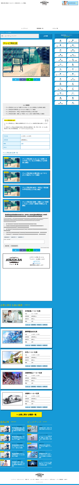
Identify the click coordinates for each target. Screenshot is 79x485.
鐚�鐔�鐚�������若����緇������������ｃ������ (26, 232)
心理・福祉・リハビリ (72, 40)
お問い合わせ (52, 479)
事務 (73, 88)
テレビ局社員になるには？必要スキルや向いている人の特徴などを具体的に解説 (25, 107)
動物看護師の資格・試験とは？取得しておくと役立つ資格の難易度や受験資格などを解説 (18, 464)
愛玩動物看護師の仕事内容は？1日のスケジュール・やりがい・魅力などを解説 (18, 446)
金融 (73, 84)
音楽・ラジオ (60, 64)
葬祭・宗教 (60, 103)
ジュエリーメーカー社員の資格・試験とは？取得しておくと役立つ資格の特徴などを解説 (45, 438)
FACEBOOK (36, 263)
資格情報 (33, 324)
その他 (73, 103)
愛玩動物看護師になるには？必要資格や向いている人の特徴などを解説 (18, 455)
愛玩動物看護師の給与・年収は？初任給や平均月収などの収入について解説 (18, 438)
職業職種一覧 (40, 28)
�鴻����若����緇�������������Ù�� (21, 224)
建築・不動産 (60, 88)
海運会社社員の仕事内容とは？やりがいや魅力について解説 (45, 446)
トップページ (24, 28)
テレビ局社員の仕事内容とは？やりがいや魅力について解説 (21, 109)
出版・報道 (60, 60)
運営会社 (37, 479)
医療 (60, 40)
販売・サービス (60, 93)
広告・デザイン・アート (60, 74)
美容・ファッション (60, 45)
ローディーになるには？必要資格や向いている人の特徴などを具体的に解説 (45, 464)
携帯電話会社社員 (31, 331)
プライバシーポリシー (44, 479)
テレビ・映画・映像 (73, 60)
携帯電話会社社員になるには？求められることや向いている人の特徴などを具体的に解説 (45, 455)
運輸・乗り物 (72, 55)
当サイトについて (20, 479)
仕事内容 (45, 324)
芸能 (73, 64)
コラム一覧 (55, 28)
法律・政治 (73, 79)
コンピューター (73, 74)
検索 (46, 36)
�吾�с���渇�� (45, 247)
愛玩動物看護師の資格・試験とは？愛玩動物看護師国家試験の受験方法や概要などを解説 (18, 429)
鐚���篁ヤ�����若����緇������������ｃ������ (26, 234)
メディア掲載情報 (59, 479)
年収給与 (39, 324)
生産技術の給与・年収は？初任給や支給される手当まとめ (45, 428)
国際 (60, 84)
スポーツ (60, 69)
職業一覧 (27, 479)
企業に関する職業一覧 (27, 414)
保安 (60, 79)
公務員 (60, 98)
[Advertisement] (39, 16)
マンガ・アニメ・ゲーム (73, 69)
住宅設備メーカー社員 (32, 311)
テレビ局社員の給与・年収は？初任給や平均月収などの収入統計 (22, 111)
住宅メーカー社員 (31, 352)
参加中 (65, 479)
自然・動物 (60, 55)
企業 (22, 143)
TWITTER (37, 261)
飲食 (60, 50)
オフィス (73, 93)
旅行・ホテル (72, 45)
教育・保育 (73, 50)
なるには (27, 324)
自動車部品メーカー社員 (33, 373)
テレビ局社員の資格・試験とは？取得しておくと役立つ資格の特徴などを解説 (25, 113)
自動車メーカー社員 (32, 393)
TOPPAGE (2, 32)
